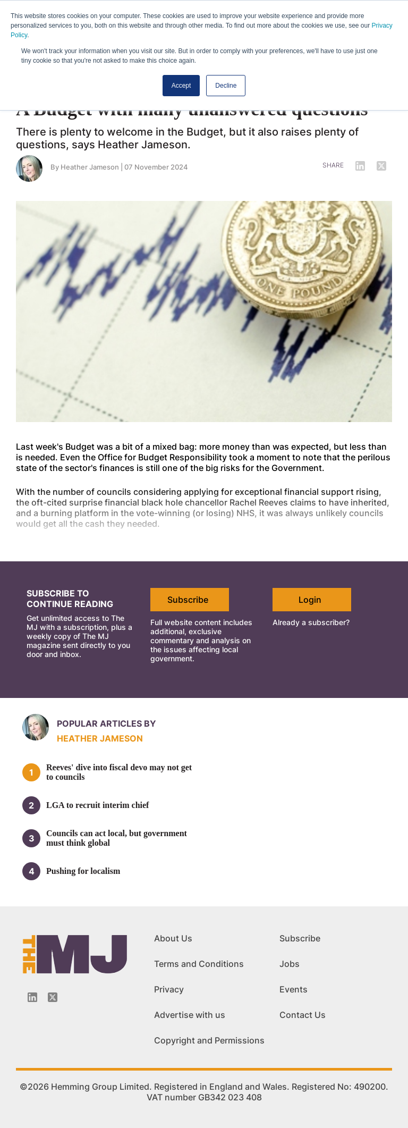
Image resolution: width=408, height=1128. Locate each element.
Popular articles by (106, 723)
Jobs (289, 963)
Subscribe (187, 599)
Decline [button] (225, 85)
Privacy (169, 989)
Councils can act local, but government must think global (116, 838)
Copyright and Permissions (209, 1040)
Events (293, 989)
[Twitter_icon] (52, 997)
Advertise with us (189, 1014)
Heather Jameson (90, 167)
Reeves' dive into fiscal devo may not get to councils (119, 772)
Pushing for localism (83, 871)
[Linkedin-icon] (32, 997)
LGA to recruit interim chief (97, 805)
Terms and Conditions (199, 963)
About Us (173, 938)
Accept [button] (181, 85)
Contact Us (302, 1014)
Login (310, 599)
